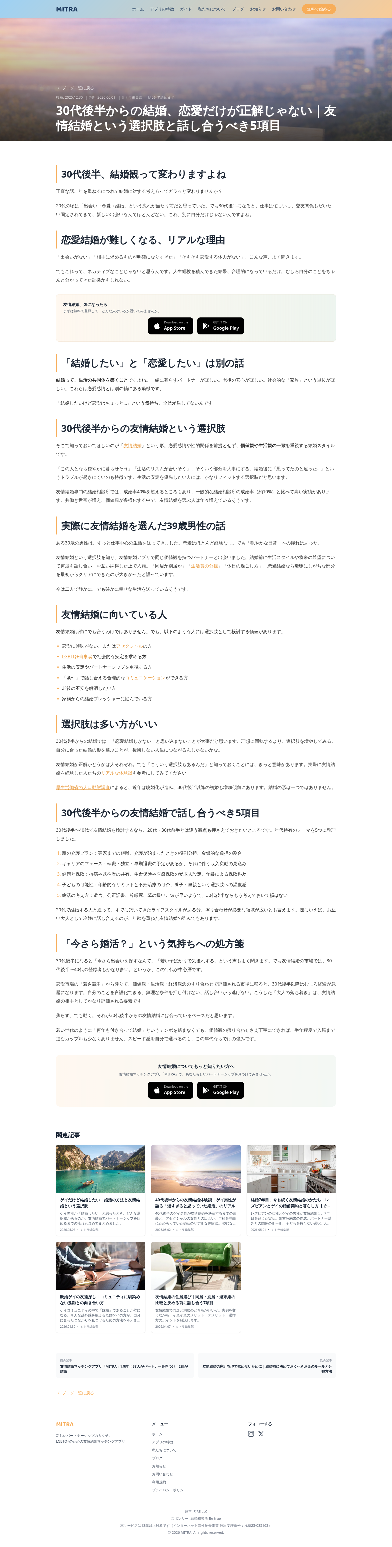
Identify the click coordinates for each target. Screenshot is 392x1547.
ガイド (186, 9)
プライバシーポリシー (169, 1490)
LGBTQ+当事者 (77, 656)
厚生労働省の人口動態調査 (83, 787)
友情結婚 (133, 445)
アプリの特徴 (162, 9)
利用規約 (159, 1482)
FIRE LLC (200, 1511)
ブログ (238, 9)
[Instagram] (251, 1434)
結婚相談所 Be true (205, 1518)
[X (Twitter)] (261, 1434)
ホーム (138, 9)
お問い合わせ (284, 9)
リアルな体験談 (116, 773)
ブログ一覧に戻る (75, 88)
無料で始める (319, 9)
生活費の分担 (204, 566)
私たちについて (212, 9)
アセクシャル (129, 646)
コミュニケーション (145, 678)
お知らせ (258, 9)
